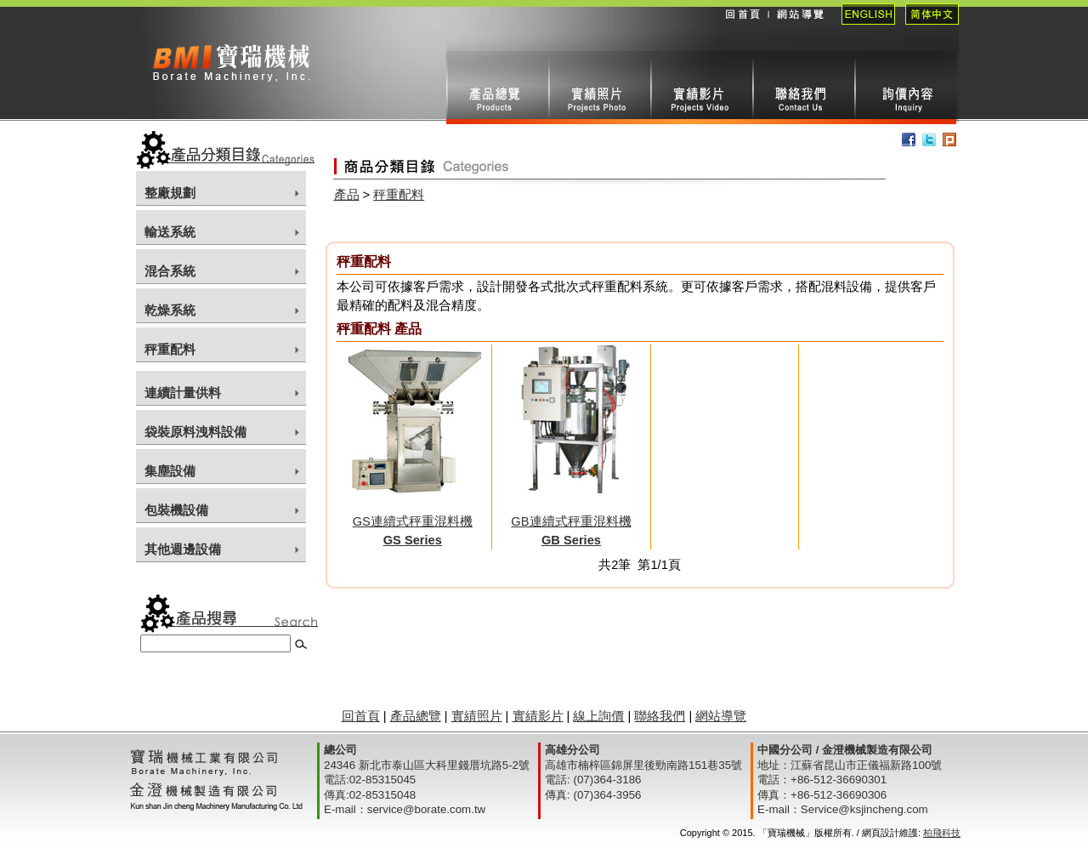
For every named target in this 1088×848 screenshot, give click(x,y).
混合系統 (170, 271)
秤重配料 (170, 349)
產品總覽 (415, 716)
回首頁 (742, 25)
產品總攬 (497, 87)
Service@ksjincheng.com (864, 809)
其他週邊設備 (182, 549)
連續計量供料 (182, 393)
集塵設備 (170, 471)
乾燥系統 (170, 310)
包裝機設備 (176, 510)
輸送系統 (170, 232)
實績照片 (599, 87)
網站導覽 (799, 25)
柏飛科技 (941, 833)
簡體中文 (927, 25)
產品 (347, 195)
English (863, 25)
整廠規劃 (170, 193)
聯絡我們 (803, 87)
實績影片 (701, 87)
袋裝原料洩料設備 (195, 432)
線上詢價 (905, 87)
